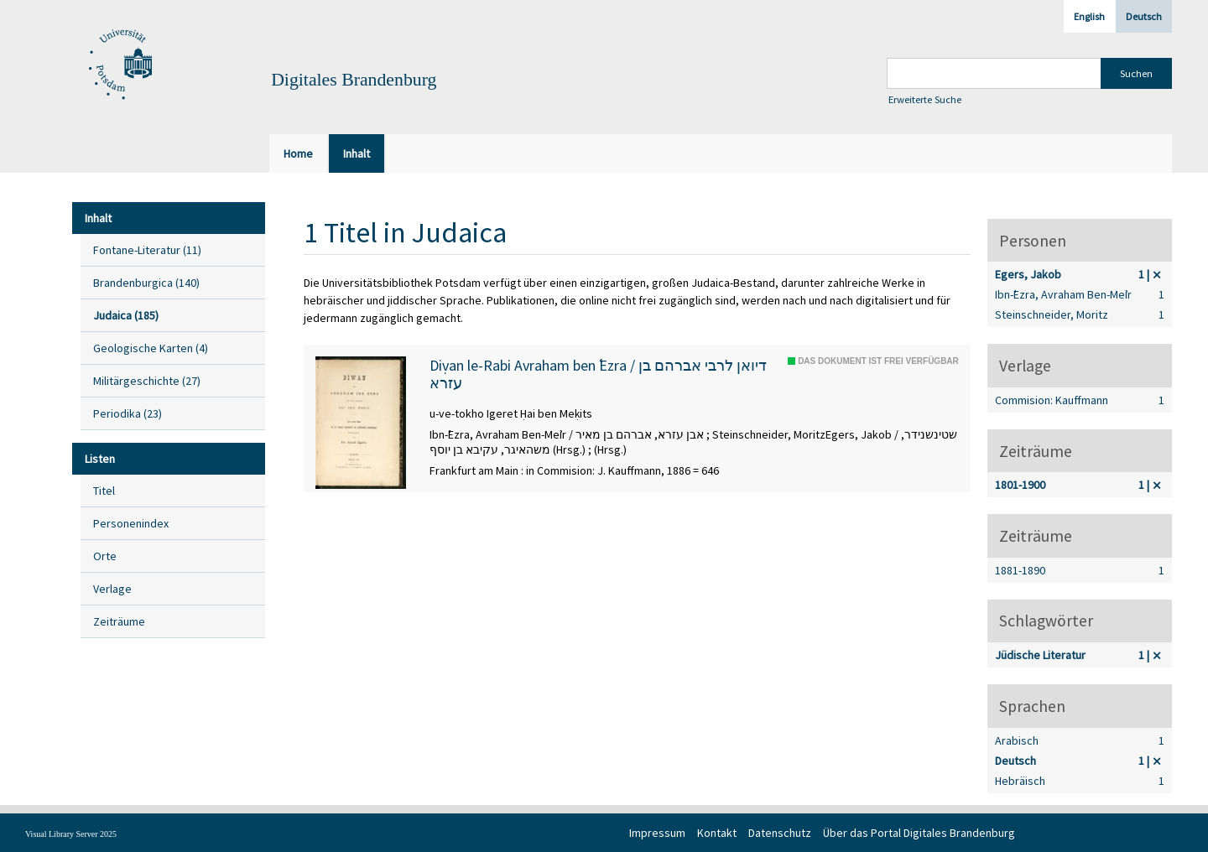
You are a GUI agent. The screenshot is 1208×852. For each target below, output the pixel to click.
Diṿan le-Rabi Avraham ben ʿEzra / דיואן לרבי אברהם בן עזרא (598, 374)
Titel (104, 490)
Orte (105, 556)
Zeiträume (119, 621)
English (1089, 16)
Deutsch (1144, 16)
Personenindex (131, 523)
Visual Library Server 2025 (71, 834)
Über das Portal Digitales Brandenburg (919, 832)
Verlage (112, 588)
